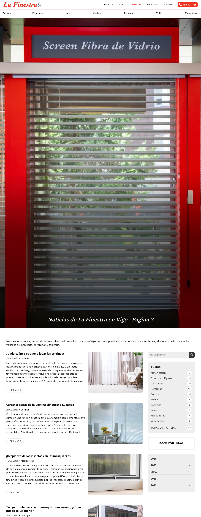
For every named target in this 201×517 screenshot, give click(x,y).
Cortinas (25, 364)
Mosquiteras (27, 466)
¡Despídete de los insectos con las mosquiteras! (38, 462)
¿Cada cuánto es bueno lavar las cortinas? (35, 359)
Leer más (14, 395)
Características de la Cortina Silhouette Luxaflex (40, 410)
